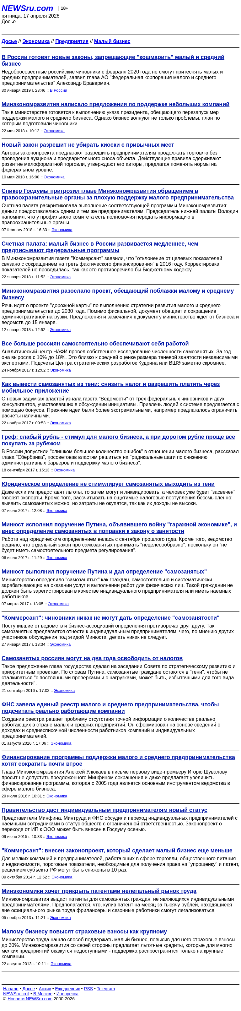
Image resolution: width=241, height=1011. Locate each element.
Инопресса (67, 993)
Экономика (54, 130)
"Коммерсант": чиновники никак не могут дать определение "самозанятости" (111, 618)
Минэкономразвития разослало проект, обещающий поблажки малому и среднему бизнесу (118, 294)
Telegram (106, 988)
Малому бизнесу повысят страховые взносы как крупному (84, 931)
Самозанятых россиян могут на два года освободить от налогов (92, 658)
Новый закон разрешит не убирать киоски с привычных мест (88, 145)
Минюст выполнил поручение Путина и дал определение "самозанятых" (104, 571)
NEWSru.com (27, 8)
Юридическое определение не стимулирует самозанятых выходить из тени (108, 484)
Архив (45, 988)
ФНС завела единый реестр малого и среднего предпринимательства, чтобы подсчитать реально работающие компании (110, 707)
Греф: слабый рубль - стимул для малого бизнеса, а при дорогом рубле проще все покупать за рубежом (118, 440)
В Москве (42, 993)
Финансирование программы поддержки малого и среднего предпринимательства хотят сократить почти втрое (118, 760)
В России (58, 90)
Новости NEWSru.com (30, 998)
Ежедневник (67, 988)
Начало (11, 988)
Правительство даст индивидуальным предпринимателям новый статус (104, 810)
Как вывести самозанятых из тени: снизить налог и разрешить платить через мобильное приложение (111, 387)
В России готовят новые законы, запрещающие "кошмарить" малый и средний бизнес (113, 60)
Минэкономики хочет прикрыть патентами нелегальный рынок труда (99, 891)
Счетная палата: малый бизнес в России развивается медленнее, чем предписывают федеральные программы (100, 247)
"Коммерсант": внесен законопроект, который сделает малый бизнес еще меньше (117, 850)
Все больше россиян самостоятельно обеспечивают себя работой (95, 343)
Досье (28, 988)
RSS (88, 988)
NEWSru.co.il (16, 993)
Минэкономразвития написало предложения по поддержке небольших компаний (115, 104)
